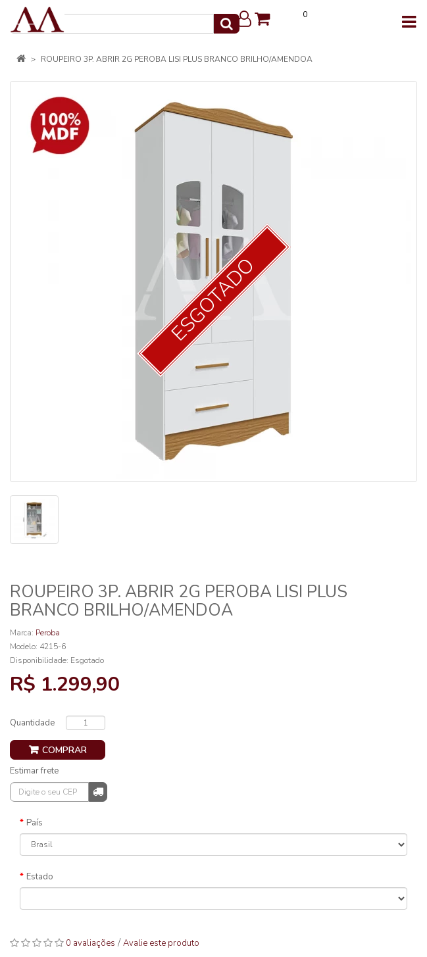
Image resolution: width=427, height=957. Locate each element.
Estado (39, 877)
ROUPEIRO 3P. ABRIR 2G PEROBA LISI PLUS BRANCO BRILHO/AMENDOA (177, 59)
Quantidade (32, 723)
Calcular (98, 791)
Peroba (48, 632)
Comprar (64, 750)
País (34, 823)
